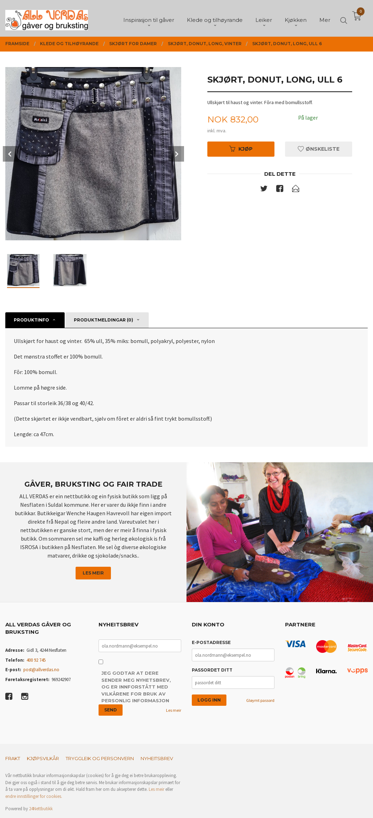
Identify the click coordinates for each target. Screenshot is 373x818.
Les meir (93, 573)
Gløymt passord (260, 700)
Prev (10, 154)
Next (176, 154)
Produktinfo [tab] (31, 320)
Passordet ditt (212, 670)
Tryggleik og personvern (100, 758)
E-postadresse (211, 642)
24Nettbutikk (41, 809)
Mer (324, 17)
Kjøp (241, 149)
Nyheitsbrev (157, 758)
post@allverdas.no (41, 670)
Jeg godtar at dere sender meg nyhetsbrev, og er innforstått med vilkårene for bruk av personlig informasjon (136, 686)
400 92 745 (36, 660)
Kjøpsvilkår (43, 758)
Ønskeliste (318, 149)
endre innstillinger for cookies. (33, 796)
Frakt (12, 758)
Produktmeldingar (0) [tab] (103, 320)
